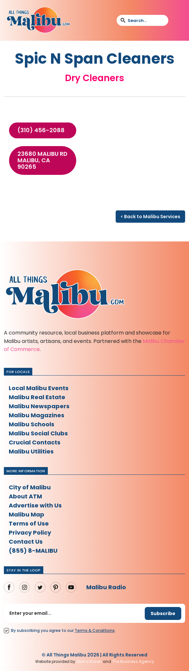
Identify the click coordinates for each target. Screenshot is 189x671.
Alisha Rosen (89, 661)
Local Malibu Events (38, 388)
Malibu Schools (31, 424)
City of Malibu (30, 487)
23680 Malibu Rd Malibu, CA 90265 (42, 160)
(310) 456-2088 (41, 130)
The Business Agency (133, 661)
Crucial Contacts (34, 442)
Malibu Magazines (36, 415)
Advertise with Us (35, 505)
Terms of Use (29, 523)
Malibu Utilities (31, 451)
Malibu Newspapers (39, 406)
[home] (38, 20)
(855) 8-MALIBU (33, 551)
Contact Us (26, 542)
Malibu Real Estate (37, 397)
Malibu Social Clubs (38, 433)
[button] (177, 20)
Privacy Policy (30, 532)
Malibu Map (26, 514)
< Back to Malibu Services (150, 216)
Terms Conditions (95, 630)
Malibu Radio (106, 587)
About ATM (25, 496)
